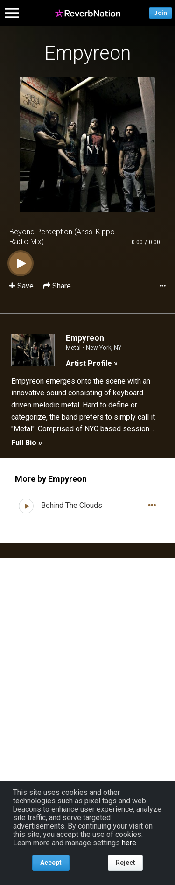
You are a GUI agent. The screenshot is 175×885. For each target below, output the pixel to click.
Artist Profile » (92, 363)
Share (57, 285)
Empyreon (87, 53)
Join (160, 12)
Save (22, 285)
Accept (51, 862)
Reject (125, 862)
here (129, 842)
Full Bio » (26, 442)
